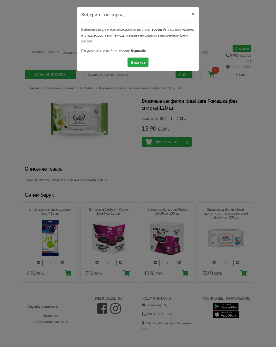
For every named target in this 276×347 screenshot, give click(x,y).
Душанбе (138, 62)
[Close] (193, 14)
